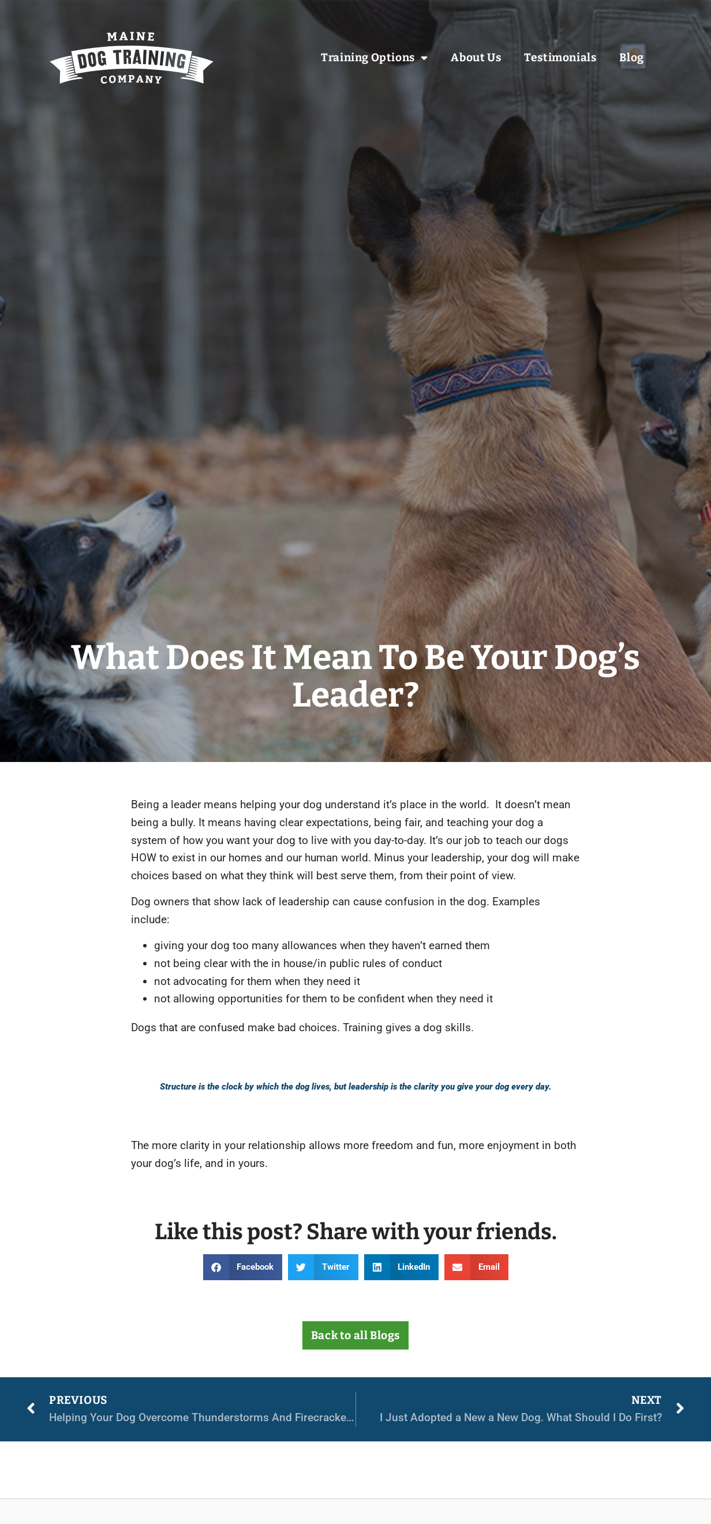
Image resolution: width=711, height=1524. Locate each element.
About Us (476, 58)
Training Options (374, 58)
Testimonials (560, 58)
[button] (243, 1267)
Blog (631, 58)
